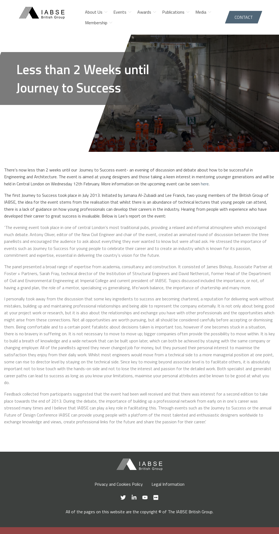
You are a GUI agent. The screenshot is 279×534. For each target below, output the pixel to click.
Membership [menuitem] (96, 22)
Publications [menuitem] (173, 12)
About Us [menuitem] (93, 12)
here (205, 183)
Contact (244, 17)
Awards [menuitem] (144, 12)
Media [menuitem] (200, 12)
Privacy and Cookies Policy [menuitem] (119, 484)
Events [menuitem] (119, 12)
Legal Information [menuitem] (167, 484)
